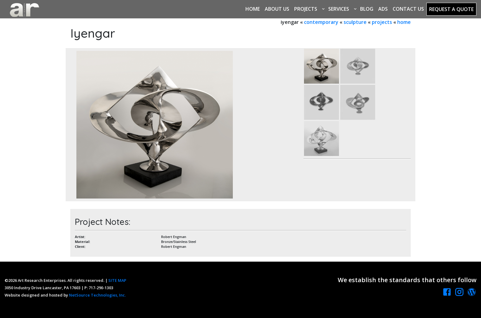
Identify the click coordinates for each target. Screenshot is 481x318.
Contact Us (408, 9)
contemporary (321, 22)
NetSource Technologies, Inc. (97, 295)
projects (382, 22)
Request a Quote (451, 9)
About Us (277, 9)
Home (252, 9)
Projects (305, 9)
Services (338, 9)
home (404, 22)
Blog (366, 9)
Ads (383, 9)
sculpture (355, 22)
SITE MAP (117, 280)
